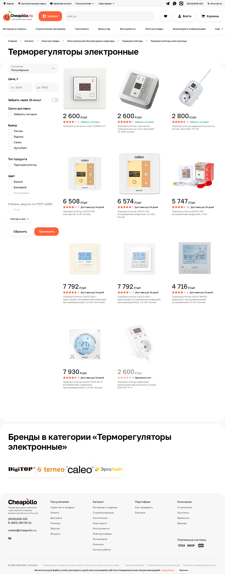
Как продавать (144, 507)
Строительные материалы (50, 28)
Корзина (213, 16)
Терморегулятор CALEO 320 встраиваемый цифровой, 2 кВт (189, 213)
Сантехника (82, 28)
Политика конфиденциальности (199, 565)
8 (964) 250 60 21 (19, 522)
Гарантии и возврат (62, 507)
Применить (46, 231)
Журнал (55, 528)
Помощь (55, 523)
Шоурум (55, 533)
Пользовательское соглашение (163, 565)
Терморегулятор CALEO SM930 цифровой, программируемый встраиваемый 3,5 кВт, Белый (189, 299)
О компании (184, 507)
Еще (217, 28)
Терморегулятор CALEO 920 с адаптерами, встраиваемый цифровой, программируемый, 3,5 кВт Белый (139, 299)
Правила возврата (134, 565)
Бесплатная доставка (33, 3)
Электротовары (154, 28)
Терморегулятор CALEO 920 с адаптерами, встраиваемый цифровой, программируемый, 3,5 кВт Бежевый (85, 299)
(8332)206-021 (195, 3)
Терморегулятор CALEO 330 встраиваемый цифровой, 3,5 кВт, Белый (136, 214)
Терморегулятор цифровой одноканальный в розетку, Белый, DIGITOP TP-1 (136, 384)
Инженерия (100, 538)
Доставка (56, 517)
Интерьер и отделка (14, 28)
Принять (184, 570)
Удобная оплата (62, 3)
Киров (10, 3)
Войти (187, 16)
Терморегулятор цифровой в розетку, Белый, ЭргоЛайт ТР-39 (193, 127)
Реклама (140, 512)
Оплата (54, 512)
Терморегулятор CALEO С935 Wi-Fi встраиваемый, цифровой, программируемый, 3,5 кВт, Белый (83, 384)
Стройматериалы (103, 512)
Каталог (53, 16)
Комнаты (98, 544)
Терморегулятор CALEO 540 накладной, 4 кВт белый (79, 213)
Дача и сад (104, 28)
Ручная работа (102, 549)
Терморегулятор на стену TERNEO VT (84, 126)
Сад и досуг (100, 523)
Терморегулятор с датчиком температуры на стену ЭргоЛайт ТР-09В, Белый (136, 129)
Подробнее (167, 570)
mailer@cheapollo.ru (22, 530)
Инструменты (128, 28)
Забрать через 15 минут (33, 100)
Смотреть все (18, 218)
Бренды (182, 523)
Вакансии (183, 517)
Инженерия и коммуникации (189, 28)
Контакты (216, 3)
